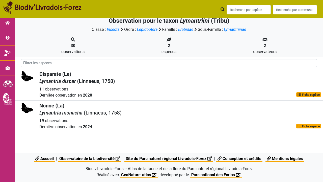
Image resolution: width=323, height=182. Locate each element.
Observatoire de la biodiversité (89, 158)
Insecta (113, 29)
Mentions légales (285, 158)
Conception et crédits (239, 158)
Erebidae (185, 29)
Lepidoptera (147, 29)
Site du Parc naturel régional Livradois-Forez (169, 158)
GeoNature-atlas (138, 174)
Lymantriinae (235, 29)
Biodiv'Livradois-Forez (48, 7)
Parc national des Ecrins (215, 174)
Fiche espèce (308, 94)
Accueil (44, 158)
